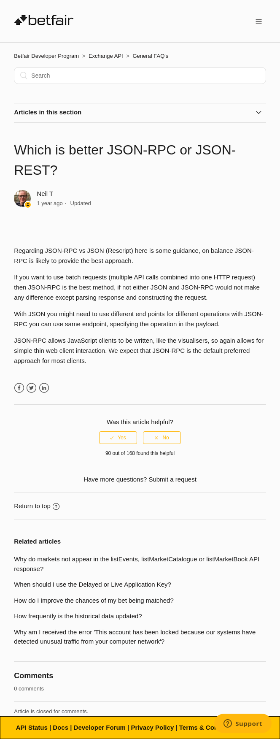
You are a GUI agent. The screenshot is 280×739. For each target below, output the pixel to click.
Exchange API (106, 56)
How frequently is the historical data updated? (78, 616)
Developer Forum (100, 727)
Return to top (36, 505)
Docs (60, 727)
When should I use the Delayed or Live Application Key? (92, 584)
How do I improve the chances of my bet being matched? (94, 600)
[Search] (140, 75)
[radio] (118, 437)
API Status (32, 727)
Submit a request (172, 479)
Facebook (19, 388)
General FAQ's (150, 56)
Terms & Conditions (209, 727)
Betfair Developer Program (46, 56)
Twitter (31, 388)
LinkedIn (44, 388)
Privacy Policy (152, 727)
